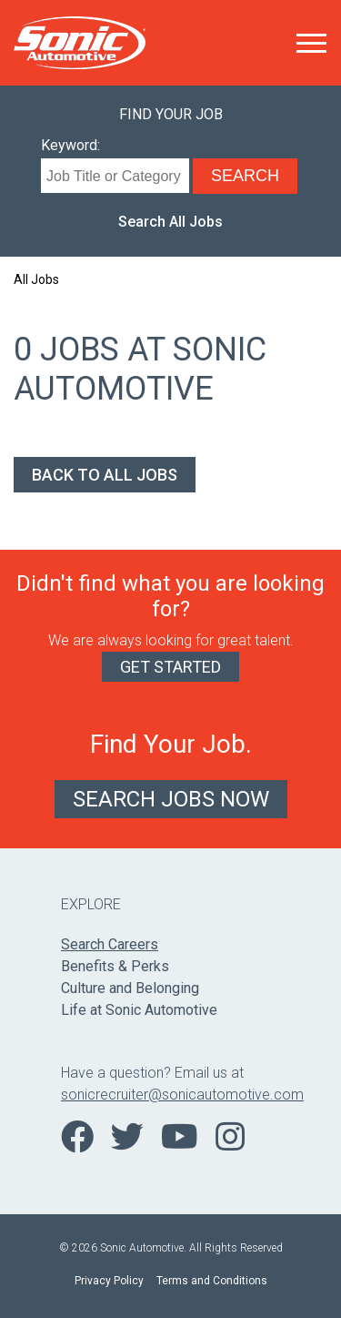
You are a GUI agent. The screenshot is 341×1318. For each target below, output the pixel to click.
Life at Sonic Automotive (139, 1010)
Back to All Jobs (104, 474)
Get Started (170, 666)
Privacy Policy (109, 1280)
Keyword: (70, 145)
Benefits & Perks (115, 966)
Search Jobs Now (171, 799)
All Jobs (36, 279)
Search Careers (109, 944)
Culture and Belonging (130, 988)
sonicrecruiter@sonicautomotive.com (170, 1094)
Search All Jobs (170, 221)
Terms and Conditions (211, 1280)
